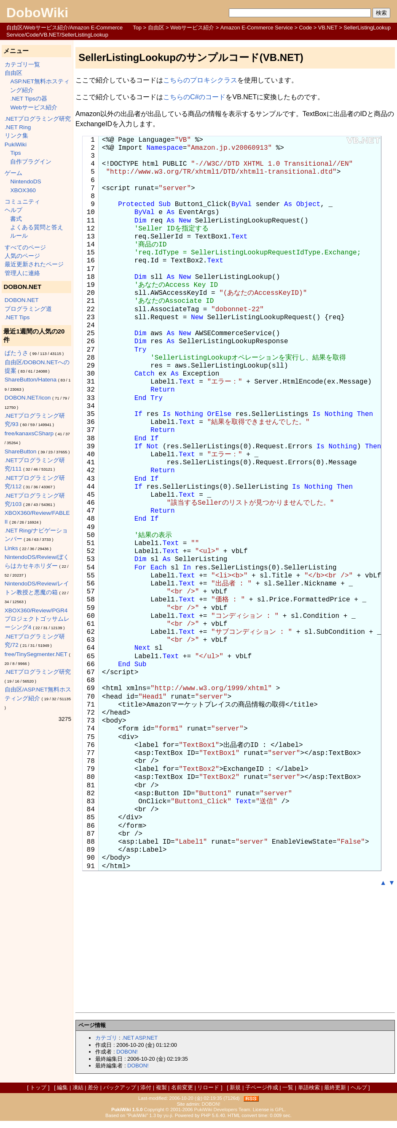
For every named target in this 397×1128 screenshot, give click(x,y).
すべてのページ (25, 247)
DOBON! (126, 1052)
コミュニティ (22, 202)
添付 (145, 1087)
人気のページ (22, 256)
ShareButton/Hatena (30, 379)
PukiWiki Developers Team (222, 1109)
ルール (19, 236)
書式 (16, 219)
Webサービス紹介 (192, 27)
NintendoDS (25, 181)
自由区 (156, 27)
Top (137, 27)
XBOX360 (22, 190)
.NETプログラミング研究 (38, 119)
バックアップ (119, 1087)
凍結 (77, 1087)
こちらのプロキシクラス (200, 80)
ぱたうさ (16, 353)
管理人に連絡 (22, 273)
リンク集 (16, 135)
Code (305, 27)
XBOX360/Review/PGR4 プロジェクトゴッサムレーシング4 (37, 619)
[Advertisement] (235, 950)
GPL (279, 1109)
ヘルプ (13, 210)
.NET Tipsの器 (28, 98)
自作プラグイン (30, 162)
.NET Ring (18, 127)
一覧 (287, 1087)
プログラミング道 (28, 309)
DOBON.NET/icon (28, 398)
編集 (62, 1087)
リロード (208, 1087)
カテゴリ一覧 (22, 64)
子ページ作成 (261, 1087)
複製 (161, 1087)
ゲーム (13, 173)
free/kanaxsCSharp (29, 433)
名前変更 (182, 1087)
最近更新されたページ (34, 264)
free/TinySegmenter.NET (36, 654)
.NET (128, 1038)
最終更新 (335, 1087)
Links (11, 548)
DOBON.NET (22, 300)
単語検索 (309, 1087)
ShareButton (21, 451)
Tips (15, 153)
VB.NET (328, 27)
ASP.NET (146, 1038)
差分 (93, 1087)
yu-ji (168, 1115)
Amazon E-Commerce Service (256, 27)
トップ (38, 1087)
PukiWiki (16, 144)
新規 (235, 1087)
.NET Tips (17, 317)
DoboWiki (37, 12)
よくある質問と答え (36, 227)
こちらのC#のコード (194, 97)
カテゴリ (106, 1038)
